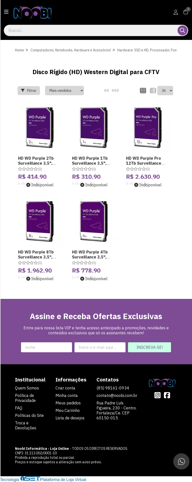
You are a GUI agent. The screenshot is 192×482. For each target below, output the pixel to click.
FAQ (18, 407)
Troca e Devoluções (25, 425)
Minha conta (67, 395)
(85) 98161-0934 (112, 387)
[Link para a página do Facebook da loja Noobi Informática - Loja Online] (167, 395)
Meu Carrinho (68, 410)
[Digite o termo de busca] (91, 30)
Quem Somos (27, 387)
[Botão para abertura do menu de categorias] (6, 11)
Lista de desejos (70, 417)
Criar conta (65, 387)
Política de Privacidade (25, 398)
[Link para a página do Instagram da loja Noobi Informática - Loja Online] (157, 395)
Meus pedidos (68, 402)
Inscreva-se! (149, 347)
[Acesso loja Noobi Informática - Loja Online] (175, 12)
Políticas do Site (29, 415)
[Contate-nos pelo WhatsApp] (181, 461)
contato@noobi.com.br (116, 395)
